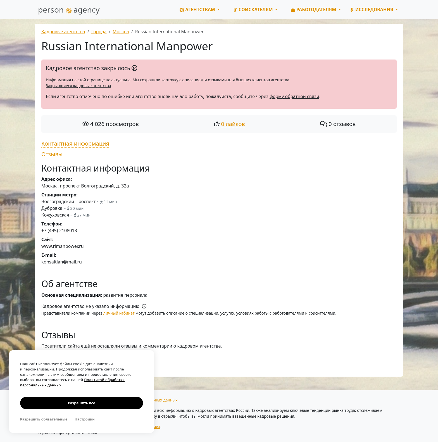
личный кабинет (118, 313)
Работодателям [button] (314, 9)
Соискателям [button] (253, 9)
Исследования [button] (372, 9)
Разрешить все (81, 402)
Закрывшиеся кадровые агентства (78, 85)
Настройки (85, 419)
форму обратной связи (294, 96)
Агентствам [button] (198, 9)
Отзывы (52, 154)
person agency (69, 9)
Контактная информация (75, 143)
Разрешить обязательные (43, 419)
